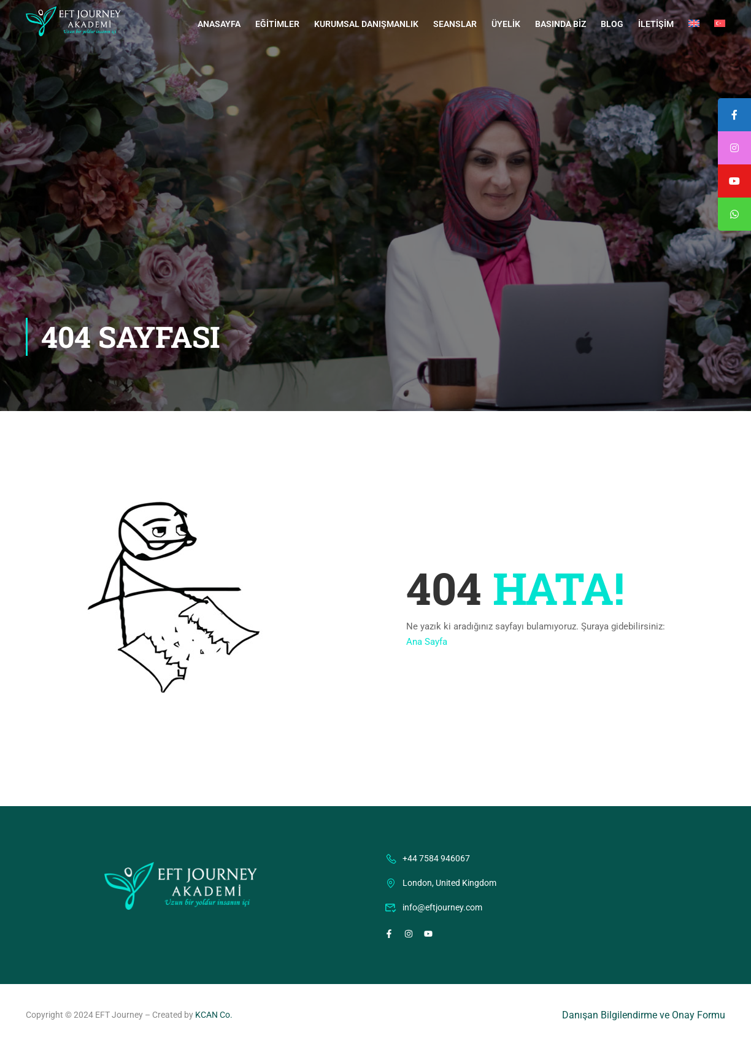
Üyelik (505, 24)
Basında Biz (560, 24)
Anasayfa (219, 24)
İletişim (656, 24)
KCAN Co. (214, 1015)
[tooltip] (734, 214)
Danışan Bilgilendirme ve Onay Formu (643, 1015)
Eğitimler (277, 24)
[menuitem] (694, 24)
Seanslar (455, 24)
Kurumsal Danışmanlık (366, 24)
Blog (612, 24)
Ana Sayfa (426, 641)
